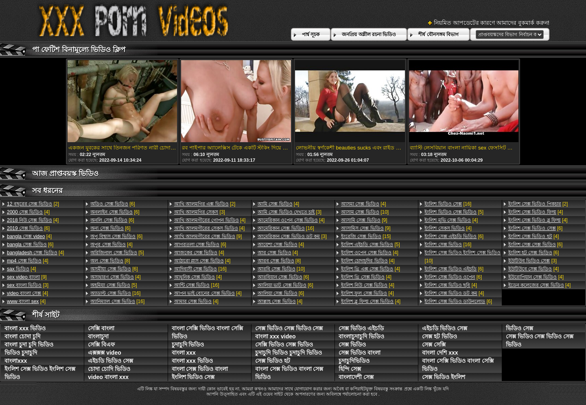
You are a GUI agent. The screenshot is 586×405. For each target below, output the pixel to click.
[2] (33, 204)
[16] (115, 293)
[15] (366, 236)
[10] (281, 269)
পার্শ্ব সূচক (310, 34)
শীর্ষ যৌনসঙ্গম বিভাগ (438, 34)
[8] (110, 261)
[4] (28, 212)
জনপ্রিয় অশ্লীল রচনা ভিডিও (369, 34)
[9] (27, 277)
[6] (28, 228)
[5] (117, 253)
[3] (27, 285)
